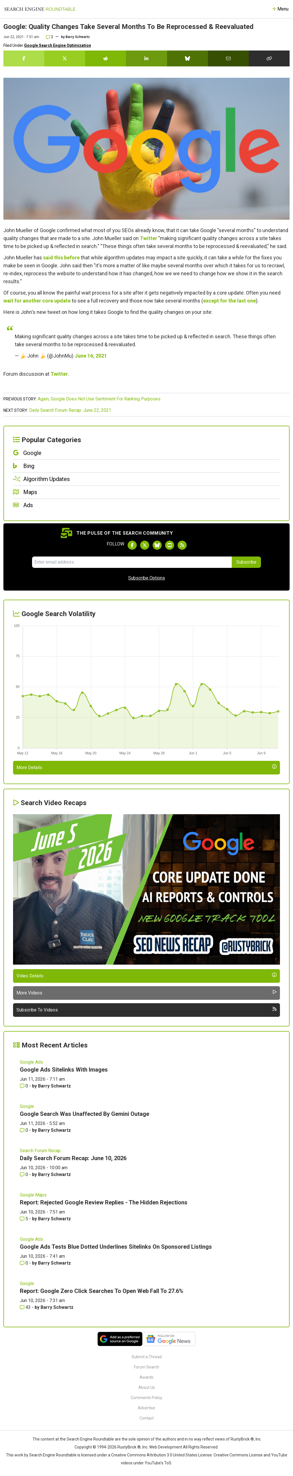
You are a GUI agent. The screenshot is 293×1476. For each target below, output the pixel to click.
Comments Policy (146, 1397)
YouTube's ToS (158, 1463)
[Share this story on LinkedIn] (146, 58)
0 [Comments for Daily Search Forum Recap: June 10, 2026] (24, 1174)
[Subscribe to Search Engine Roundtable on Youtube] (169, 545)
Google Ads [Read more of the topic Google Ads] (31, 1062)
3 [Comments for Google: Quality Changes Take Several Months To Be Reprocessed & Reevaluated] (49, 37)
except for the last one (229, 301)
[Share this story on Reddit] (105, 58)
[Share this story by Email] (228, 58)
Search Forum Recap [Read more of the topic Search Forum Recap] (40, 1150)
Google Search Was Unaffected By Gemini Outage (84, 1113)
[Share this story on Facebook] (23, 58)
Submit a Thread (147, 1357)
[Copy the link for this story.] (269, 58)
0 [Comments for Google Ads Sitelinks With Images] (24, 1086)
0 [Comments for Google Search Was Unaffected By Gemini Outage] (24, 1130)
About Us (146, 1387)
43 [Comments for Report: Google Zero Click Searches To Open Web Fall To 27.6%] (26, 1307)
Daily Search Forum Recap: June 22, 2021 (70, 410)
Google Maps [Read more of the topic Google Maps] (33, 1195)
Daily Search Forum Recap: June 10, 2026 (73, 1158)
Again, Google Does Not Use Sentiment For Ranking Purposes (99, 399)
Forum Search (146, 1367)
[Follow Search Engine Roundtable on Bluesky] (157, 545)
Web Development (165, 1447)
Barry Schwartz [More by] (78, 37)
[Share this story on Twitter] (64, 58)
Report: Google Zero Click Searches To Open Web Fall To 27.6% (101, 1291)
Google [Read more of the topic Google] (27, 1106)
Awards (146, 1377)
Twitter (148, 238)
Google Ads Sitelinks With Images (64, 1069)
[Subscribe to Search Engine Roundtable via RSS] (182, 545)
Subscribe (246, 562)
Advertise (146, 1408)
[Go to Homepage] (40, 9)
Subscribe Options (146, 578)
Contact (147, 1418)
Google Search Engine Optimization (57, 45)
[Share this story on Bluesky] (187, 58)
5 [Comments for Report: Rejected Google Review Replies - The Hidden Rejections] (24, 1218)
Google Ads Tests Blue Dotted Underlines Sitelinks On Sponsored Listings (116, 1246)
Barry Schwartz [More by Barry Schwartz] (54, 1086)
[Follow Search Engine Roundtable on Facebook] (132, 545)
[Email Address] (132, 562)
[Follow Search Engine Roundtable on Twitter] (144, 545)
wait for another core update (37, 301)
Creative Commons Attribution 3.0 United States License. (162, 1455)
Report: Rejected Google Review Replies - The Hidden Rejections (103, 1202)
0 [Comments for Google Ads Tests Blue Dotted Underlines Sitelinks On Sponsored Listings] (24, 1263)
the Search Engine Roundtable (87, 1439)
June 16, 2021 (91, 356)
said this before (61, 258)
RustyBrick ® (129, 1447)
